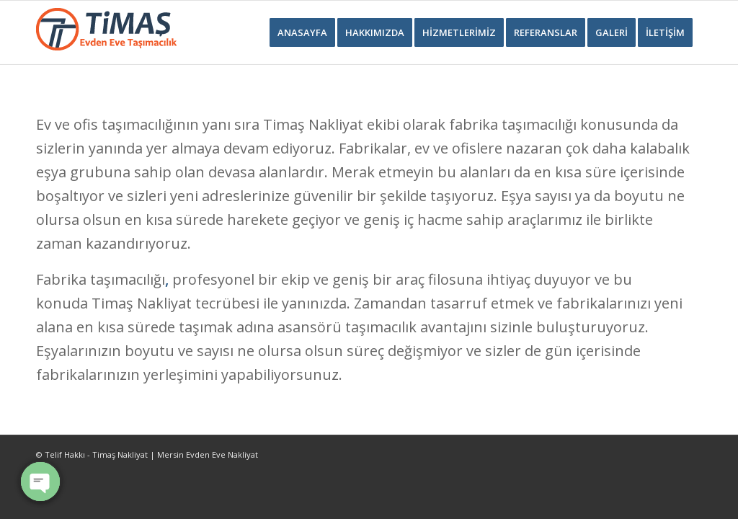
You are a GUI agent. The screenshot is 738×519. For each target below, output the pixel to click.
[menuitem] (302, 32)
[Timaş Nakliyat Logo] (106, 32)
